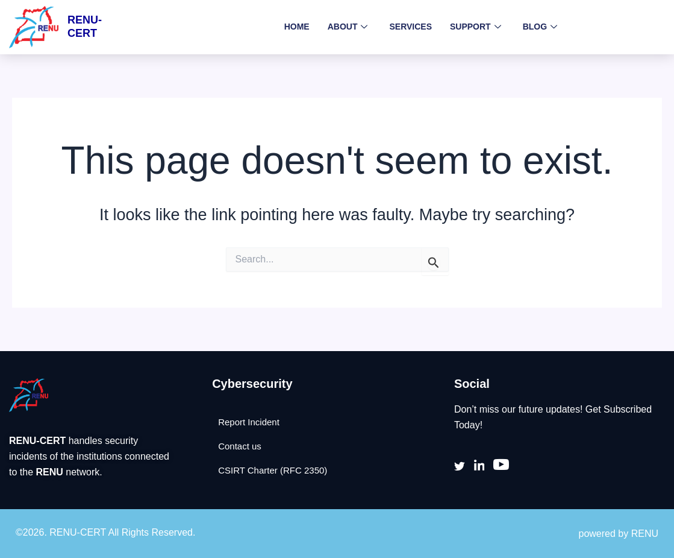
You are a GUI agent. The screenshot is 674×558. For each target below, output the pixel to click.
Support (475, 27)
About (348, 27)
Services (410, 26)
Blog (540, 27)
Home (297, 26)
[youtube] (502, 466)
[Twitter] (459, 466)
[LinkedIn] (479, 466)
